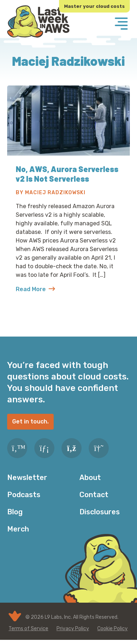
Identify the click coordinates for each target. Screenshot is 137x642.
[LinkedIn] (44, 448)
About (90, 477)
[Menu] (121, 24)
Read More (35, 289)
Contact (93, 494)
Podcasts (23, 494)
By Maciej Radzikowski (50, 193)
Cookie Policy (112, 629)
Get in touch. (30, 421)
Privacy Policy (73, 629)
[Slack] (99, 448)
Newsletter (27, 477)
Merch (18, 529)
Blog (15, 512)
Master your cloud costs (94, 6)
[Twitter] (17, 448)
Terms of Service (28, 629)
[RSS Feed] (72, 448)
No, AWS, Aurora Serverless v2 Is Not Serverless (67, 173)
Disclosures (99, 512)
